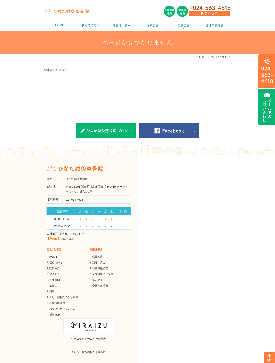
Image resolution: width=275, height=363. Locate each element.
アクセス (54, 274)
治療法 (53, 285)
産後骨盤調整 (100, 268)
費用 (52, 291)
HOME (59, 25)
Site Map (54, 314)
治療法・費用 (122, 25)
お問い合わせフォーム (62, 308)
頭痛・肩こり (100, 262)
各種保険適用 (57, 303)
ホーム (195, 57)
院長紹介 (54, 268)
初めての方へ (91, 25)
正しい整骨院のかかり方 (63, 297)
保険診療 (153, 25)
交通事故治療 (215, 25)
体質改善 (97, 279)
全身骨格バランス (102, 274)
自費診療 (184, 25)
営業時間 (54, 279)
